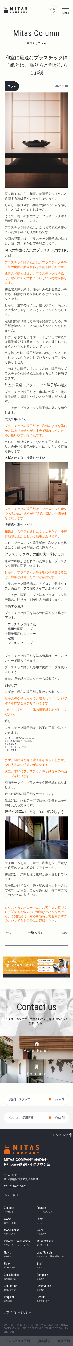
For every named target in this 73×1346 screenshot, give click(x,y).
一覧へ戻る (35, 933)
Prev (8, 933)
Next (65, 933)
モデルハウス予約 (17, 1341)
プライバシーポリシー (17, 1312)
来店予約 (63, 1341)
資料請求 (44, 1341)
